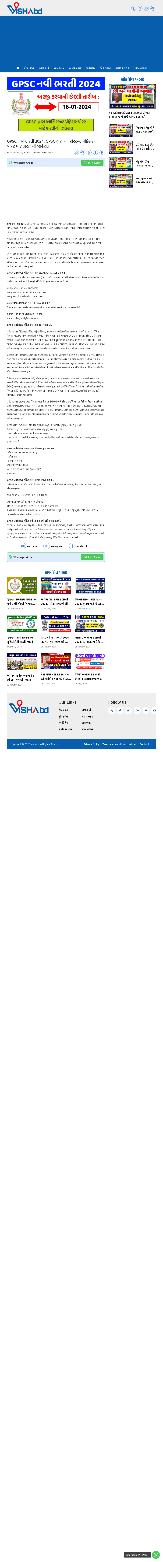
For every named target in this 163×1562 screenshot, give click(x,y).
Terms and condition (114, 744)
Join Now (92, 162)
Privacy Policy (91, 744)
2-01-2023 (41, 292)
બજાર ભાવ (75, 68)
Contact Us (146, 744)
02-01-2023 (33, 288)
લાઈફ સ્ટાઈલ (122, 68)
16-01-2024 (38, 296)
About (133, 744)
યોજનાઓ (44, 68)
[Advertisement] (81, 40)
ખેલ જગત (105, 68)
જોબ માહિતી (140, 68)
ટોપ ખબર (29, 68)
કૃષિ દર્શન (59, 68)
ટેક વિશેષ (90, 68)
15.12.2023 (29, 533)
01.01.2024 (42, 533)
